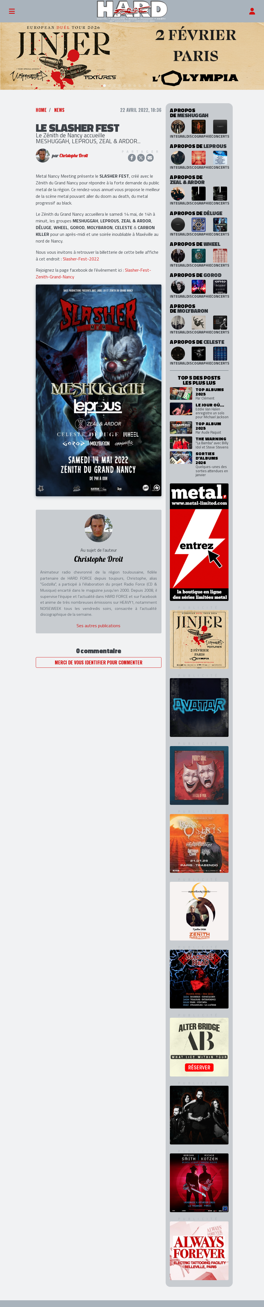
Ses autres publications (98, 620)
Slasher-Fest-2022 (81, 253)
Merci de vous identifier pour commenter (98, 657)
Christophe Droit (73, 150)
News (59, 104)
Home (41, 104)
